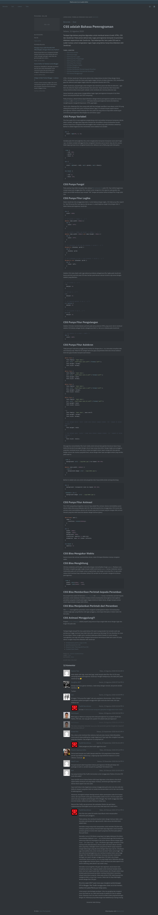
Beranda (5, 6)
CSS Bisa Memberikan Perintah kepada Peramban (81, 69)
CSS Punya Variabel (72, 52)
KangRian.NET (76, 682)
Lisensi (20, 6)
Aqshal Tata (75, 671)
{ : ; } (77, 336)
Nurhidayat (75, 713)
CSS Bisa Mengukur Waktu (74, 65)
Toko (27, 6)
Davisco (95, 17)
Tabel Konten (68, 50)
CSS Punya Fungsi (72, 54)
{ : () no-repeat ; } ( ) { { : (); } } (84, 467)
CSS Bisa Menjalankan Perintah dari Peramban (80, 71)
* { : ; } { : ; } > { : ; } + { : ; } (77, 299)
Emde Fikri (74, 732)
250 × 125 (47, 24)
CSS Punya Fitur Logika (73, 57)
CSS (69, 655)
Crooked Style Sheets (72, 649)
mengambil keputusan (79, 101)
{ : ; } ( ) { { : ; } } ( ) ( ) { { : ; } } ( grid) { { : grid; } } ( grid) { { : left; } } (84, 240)
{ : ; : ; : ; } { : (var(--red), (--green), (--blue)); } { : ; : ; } (83, 164)
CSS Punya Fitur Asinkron (74, 61)
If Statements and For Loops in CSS (76, 643)
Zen (72, 695)
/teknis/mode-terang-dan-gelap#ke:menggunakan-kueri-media (104, 709)
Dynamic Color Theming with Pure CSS (77, 647)
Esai (74, 22)
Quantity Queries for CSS (73, 645)
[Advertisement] (46, 124)
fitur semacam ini (97, 188)
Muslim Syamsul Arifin (78, 750)
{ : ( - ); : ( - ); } (75, 583)
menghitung (66, 101)
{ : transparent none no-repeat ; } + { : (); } (82, 490)
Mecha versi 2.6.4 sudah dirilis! (79, 2)
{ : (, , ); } (73, 133)
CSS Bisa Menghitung (73, 67)
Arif (72, 770)
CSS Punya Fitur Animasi (74, 63)
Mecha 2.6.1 (120, 911)
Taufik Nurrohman (77, 653)
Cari (12, 6)
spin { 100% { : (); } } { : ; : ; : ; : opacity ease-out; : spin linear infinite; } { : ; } (78, 533)
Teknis (37, 41)
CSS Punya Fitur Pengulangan (75, 59)
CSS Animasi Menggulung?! (75, 73)
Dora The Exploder (45, 911)
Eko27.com (75, 761)
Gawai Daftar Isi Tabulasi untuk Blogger (46, 64)
